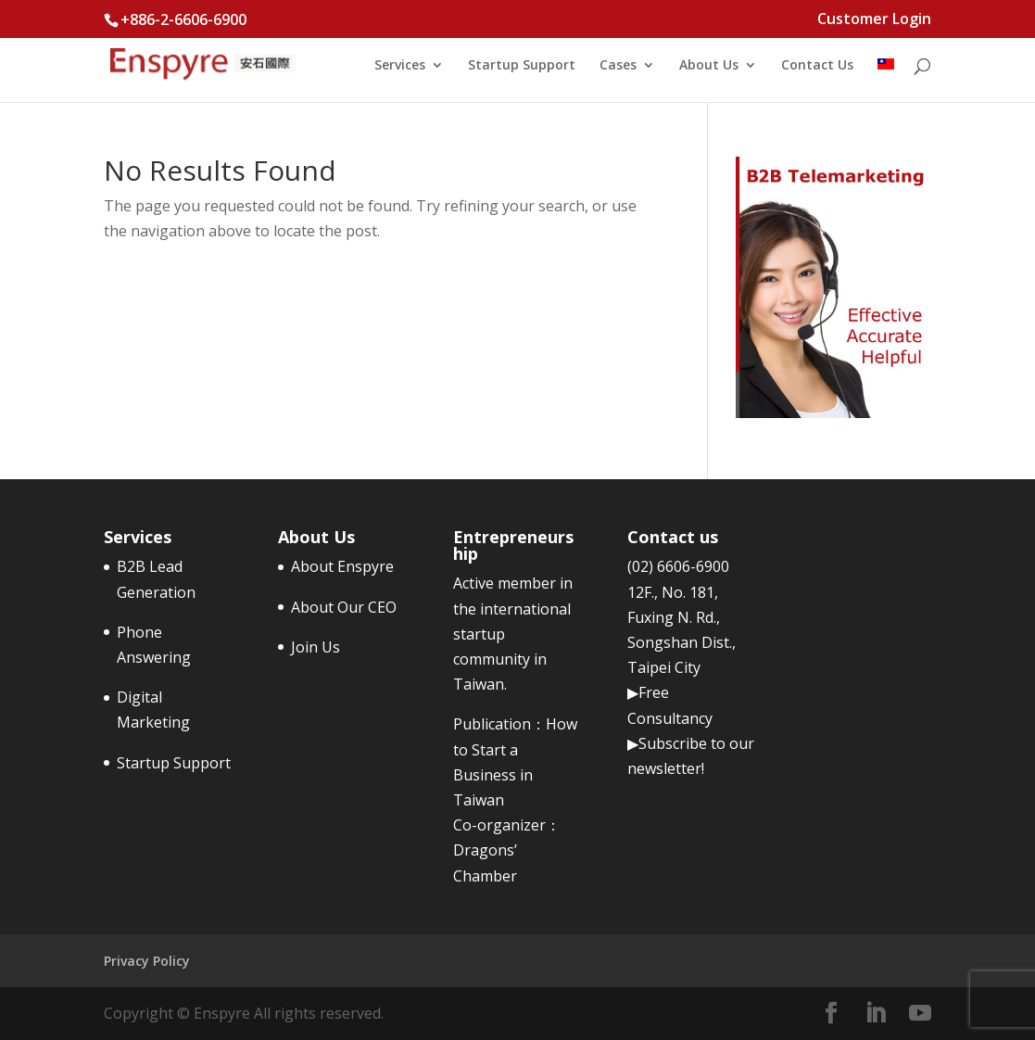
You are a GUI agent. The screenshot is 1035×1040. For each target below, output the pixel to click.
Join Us (315, 647)
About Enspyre (342, 566)
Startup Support (521, 65)
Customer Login (874, 20)
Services (399, 65)
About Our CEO (344, 607)
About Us (708, 65)
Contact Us (817, 65)
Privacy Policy (147, 961)
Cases (618, 65)
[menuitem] (885, 80)
